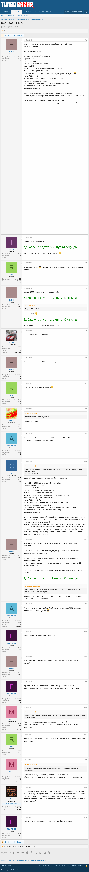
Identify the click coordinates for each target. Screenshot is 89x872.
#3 (86, 265)
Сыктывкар (17, 355)
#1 (86, 40)
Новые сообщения (7, 15)
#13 (85, 634)
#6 (86, 360)
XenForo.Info (14, 870)
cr (11, 475)
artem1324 (11, 448)
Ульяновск (17, 814)
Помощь (73, 866)
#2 (86, 240)
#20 (85, 819)
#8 (86, 411)
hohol (4, 27)
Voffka (11, 345)
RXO (12, 277)
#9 (86, 436)
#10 (85, 464)
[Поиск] (86, 12)
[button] (35, 12)
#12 (85, 606)
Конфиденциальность (61, 866)
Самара (18, 732)
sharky (11, 423)
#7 (86, 386)
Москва (18, 458)
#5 (86, 333)
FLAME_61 (11, 645)
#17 (85, 737)
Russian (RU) (7, 866)
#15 (85, 684)
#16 (85, 710)
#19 (85, 789)
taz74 (12, 252)
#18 (85, 762)
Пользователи (43, 12)
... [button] (11, 35)
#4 (86, 290)
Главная (6, 12)
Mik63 (11, 722)
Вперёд (19, 35)
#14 (85, 659)
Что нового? (28, 12)
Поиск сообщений (22, 15)
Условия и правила (45, 866)
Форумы (16, 12)
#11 (85, 542)
